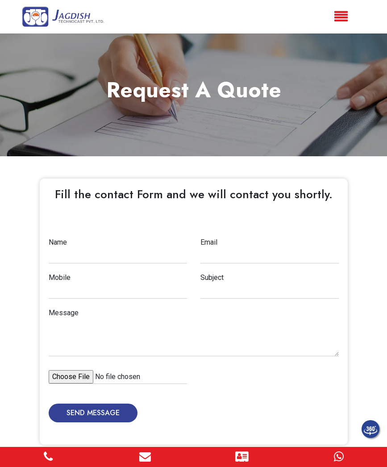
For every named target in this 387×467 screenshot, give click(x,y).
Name (58, 242)
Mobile (60, 277)
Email (208, 242)
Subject (212, 277)
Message (64, 313)
